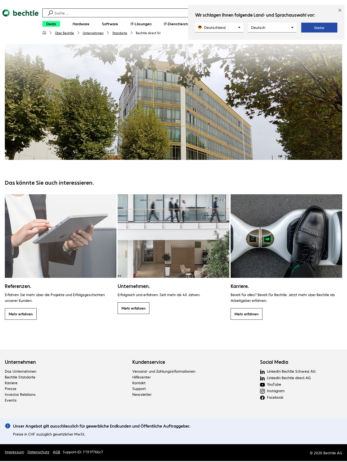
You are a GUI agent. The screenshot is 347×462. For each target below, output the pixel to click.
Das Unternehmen (20, 371)
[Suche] (176, 13)
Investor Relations (20, 394)
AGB (56, 452)
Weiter (319, 27)
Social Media (274, 362)
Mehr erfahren (21, 314)
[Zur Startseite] (20, 24)
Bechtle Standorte (20, 377)
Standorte (119, 33)
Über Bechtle (64, 33)
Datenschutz (38, 452)
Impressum (14, 452)
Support (139, 389)
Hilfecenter (141, 377)
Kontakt (139, 383)
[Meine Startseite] (44, 33)
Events (11, 400)
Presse (10, 389)
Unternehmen (93, 33)
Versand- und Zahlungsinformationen (163, 371)
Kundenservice (148, 362)
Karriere (11, 383)
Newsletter (142, 394)
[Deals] (51, 24)
